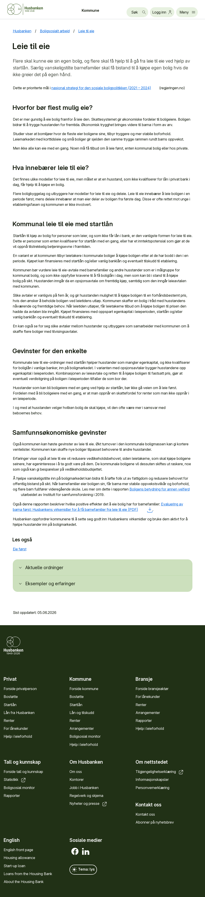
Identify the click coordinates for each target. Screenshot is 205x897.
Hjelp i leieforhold (18, 736)
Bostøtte (11, 696)
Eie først (23, 549)
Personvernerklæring (152, 787)
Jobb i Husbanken (84, 787)
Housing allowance (19, 857)
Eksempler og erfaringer (50, 583)
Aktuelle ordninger (44, 567)
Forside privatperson (20, 688)
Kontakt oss (145, 814)
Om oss (75, 771)
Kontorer (76, 779)
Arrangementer (81, 728)
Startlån (10, 704)
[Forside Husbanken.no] (30, 9)
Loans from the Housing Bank (28, 873)
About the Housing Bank (24, 881)
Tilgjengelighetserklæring (160, 771)
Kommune (90, 10)
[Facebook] (74, 851)
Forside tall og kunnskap (23, 771)
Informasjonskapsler (152, 779)
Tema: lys (83, 869)
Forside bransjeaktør (152, 688)
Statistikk (15, 779)
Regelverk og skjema (86, 795)
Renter (9, 720)
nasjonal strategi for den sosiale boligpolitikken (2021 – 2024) (104, 88)
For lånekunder (16, 728)
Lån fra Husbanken (19, 712)
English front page (18, 850)
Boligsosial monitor (85, 736)
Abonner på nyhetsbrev (155, 822)
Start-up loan (14, 865)
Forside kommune (83, 688)
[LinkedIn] (85, 851)
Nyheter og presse (88, 803)
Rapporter (144, 720)
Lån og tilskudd (81, 712)
